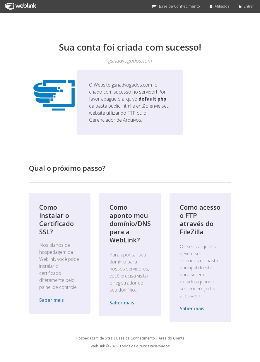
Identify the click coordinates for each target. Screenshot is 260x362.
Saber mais (51, 300)
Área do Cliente (171, 338)
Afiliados (219, 6)
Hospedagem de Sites (94, 338)
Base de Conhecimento (176, 6)
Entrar (246, 6)
